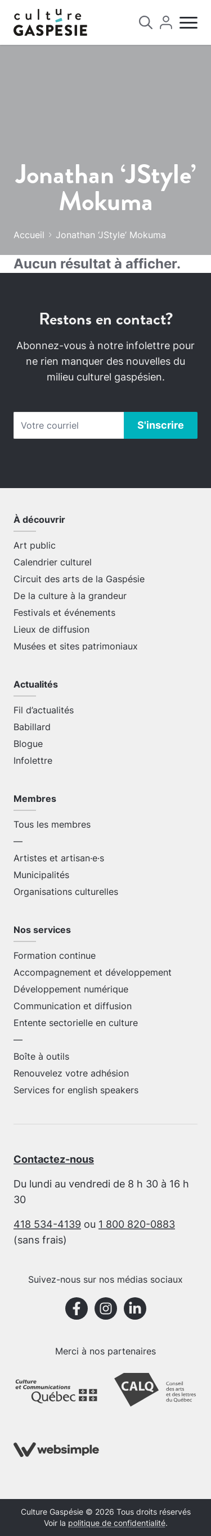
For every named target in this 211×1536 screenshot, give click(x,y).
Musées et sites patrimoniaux (76, 646)
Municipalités (41, 874)
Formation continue (55, 955)
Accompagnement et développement (93, 972)
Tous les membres (52, 824)
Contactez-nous (54, 1159)
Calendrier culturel (53, 562)
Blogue (28, 743)
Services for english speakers (76, 1090)
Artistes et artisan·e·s (59, 858)
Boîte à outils (41, 1056)
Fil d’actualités (44, 710)
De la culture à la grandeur (70, 595)
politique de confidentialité (116, 1523)
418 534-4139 (47, 1224)
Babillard (32, 726)
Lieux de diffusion (51, 629)
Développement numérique (71, 989)
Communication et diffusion (73, 1005)
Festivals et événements (64, 612)
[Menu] (188, 23)
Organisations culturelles (66, 891)
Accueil (29, 234)
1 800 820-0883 (136, 1224)
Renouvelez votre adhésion (71, 1073)
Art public (35, 545)
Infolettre (33, 760)
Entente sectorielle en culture (76, 1022)
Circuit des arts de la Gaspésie (79, 578)
